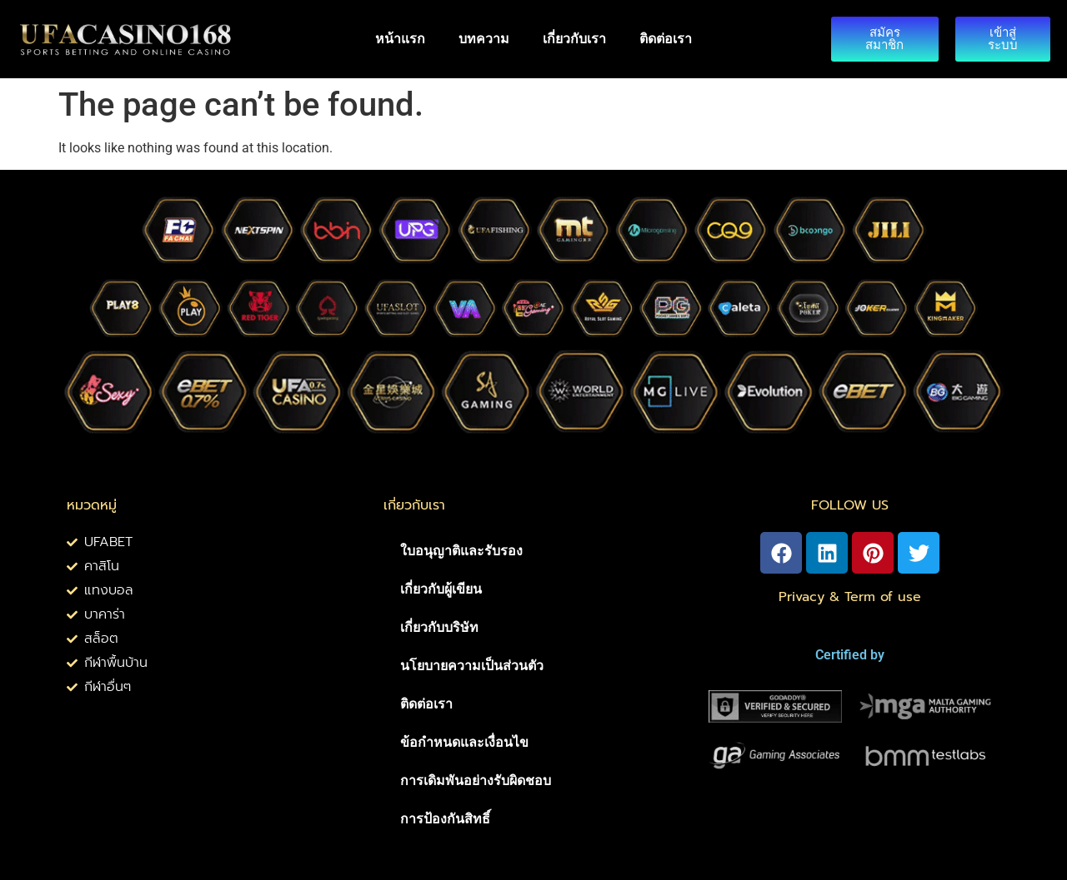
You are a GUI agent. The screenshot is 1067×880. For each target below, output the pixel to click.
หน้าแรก (400, 39)
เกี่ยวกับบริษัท (439, 627)
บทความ (483, 39)
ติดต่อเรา (665, 39)
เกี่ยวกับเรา (574, 39)
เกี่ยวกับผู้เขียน (441, 589)
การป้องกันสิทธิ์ (445, 819)
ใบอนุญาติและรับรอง (461, 551)
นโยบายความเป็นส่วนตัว (472, 666)
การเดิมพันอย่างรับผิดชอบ (475, 780)
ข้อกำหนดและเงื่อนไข (464, 742)
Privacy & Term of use (850, 597)
